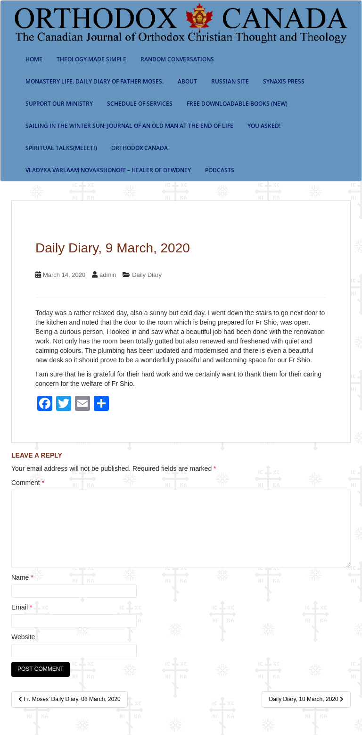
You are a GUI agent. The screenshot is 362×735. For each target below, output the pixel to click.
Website (23, 637)
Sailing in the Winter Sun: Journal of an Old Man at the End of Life (129, 126)
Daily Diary (147, 274)
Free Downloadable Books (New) (237, 104)
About (187, 81)
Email (21, 607)
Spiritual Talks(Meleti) (61, 148)
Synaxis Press (283, 81)
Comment (27, 482)
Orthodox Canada (139, 148)
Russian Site (230, 81)
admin (107, 274)
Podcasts (219, 170)
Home (33, 59)
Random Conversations (177, 59)
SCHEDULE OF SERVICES (140, 104)
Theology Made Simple (91, 59)
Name (22, 577)
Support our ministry (59, 104)
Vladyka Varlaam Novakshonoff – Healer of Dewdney (108, 170)
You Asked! (263, 126)
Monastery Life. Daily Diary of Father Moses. (94, 81)
